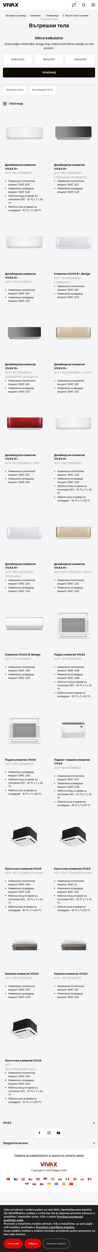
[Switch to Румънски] (89, 1178)
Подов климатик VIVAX (73, 658)
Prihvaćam (13, 1243)
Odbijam (33, 1243)
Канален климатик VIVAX (24, 977)
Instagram (49, 1133)
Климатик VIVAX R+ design (73, 277)
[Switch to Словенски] (41, 1183)
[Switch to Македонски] (75, 1178)
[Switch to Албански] (8, 1178)
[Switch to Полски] (82, 1178)
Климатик (35, 15)
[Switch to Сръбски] (27, 1183)
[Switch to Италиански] (67, 1178)
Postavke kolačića (57, 1243)
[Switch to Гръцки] (56, 1183)
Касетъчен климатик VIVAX (24, 872)
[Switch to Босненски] (15, 1178)
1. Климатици (52, 15)
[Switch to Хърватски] (23, 1178)
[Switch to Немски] (45, 1178)
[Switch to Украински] (49, 1183)
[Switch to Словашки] (34, 1183)
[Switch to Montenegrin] (71, 1183)
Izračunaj (49, 72)
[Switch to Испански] (63, 1183)
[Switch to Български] (60, 1178)
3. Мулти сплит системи (75, 15)
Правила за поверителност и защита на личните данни (49, 1155)
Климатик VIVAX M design (24, 658)
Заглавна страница (15, 15)
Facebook (39, 1133)
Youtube (58, 1133)
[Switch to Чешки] (30, 1178)
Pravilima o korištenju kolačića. (66, 1227)
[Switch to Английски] (38, 1178)
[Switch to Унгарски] (52, 1178)
